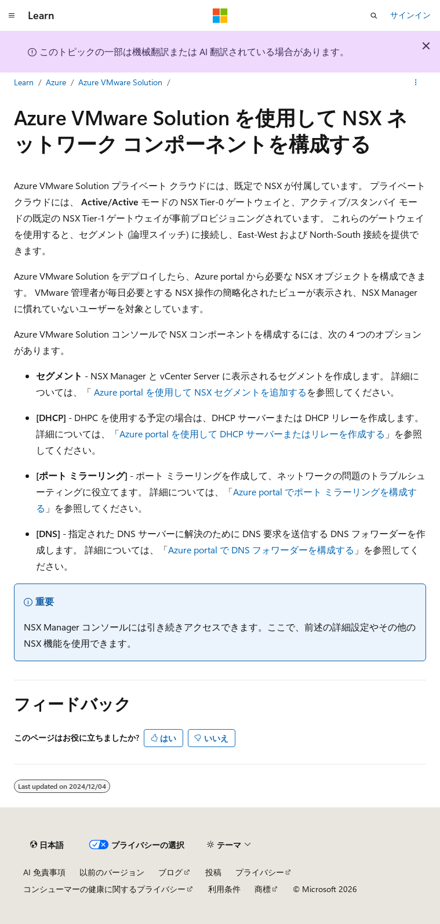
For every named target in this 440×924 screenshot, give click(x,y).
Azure (56, 82)
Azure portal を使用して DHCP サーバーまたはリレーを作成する (252, 433)
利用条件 (224, 888)
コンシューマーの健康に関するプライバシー (104, 888)
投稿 (213, 872)
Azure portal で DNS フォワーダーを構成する (261, 549)
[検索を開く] (374, 15)
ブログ (170, 872)
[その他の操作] (416, 83)
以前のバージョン (111, 872)
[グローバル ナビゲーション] (11, 15)
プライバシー (259, 872)
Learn (24, 82)
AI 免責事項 (44, 872)
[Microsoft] (220, 15)
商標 (262, 888)
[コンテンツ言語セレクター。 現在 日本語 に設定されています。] (47, 845)
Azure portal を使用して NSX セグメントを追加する (200, 392)
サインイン (410, 14)
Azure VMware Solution (120, 82)
